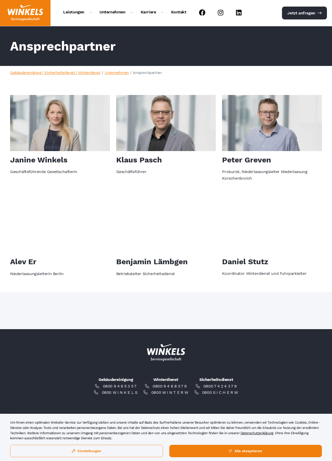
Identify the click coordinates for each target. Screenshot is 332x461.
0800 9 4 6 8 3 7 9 (170, 386)
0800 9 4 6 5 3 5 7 (119, 386)
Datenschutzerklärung (257, 433)
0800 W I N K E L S (119, 392)
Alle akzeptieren (245, 451)
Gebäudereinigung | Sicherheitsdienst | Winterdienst (55, 72)
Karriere (148, 12)
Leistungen (73, 12)
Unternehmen (113, 12)
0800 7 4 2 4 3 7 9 (220, 386)
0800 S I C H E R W (220, 392)
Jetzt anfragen (304, 13)
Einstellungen (86, 451)
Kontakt (178, 12)
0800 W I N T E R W (169, 392)
